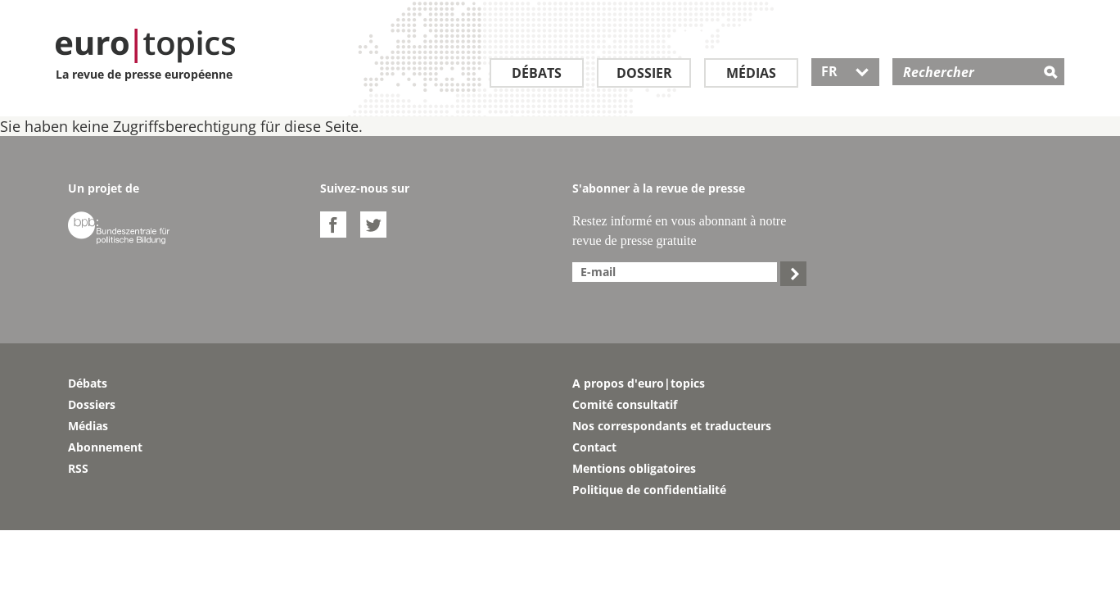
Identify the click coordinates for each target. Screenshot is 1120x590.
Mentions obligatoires (634, 468)
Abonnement (105, 447)
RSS (78, 468)
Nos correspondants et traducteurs (671, 425)
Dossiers (91, 404)
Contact (594, 447)
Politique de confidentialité (649, 489)
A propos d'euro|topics (638, 383)
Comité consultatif (624, 404)
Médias (751, 73)
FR (845, 71)
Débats (537, 73)
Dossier (644, 73)
